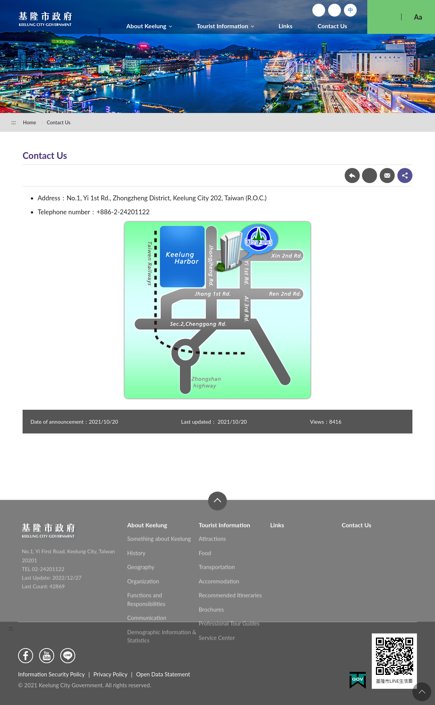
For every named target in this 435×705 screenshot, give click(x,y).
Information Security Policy (51, 674)
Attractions (212, 574)
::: (4, 6)
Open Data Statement (163, 674)
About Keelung (146, 25)
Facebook (25, 655)
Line (67, 655)
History (136, 588)
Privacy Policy (110, 674)
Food (205, 588)
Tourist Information (222, 25)
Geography (140, 602)
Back (352, 175)
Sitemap (334, 10)
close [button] (217, 536)
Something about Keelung (159, 574)
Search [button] (384, 17)
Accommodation (219, 616)
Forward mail (387, 175)
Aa (418, 17)
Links (285, 25)
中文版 (350, 10)
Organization (143, 616)
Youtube (46, 655)
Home (318, 10)
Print (369, 175)
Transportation (217, 602)
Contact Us (332, 25)
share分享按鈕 (404, 175)
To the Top (421, 691)
